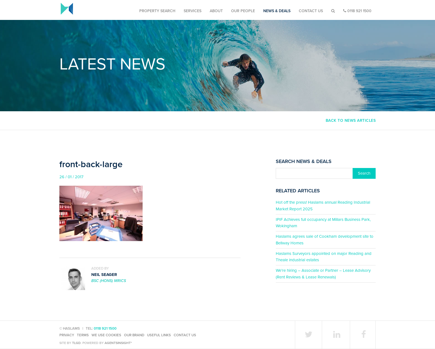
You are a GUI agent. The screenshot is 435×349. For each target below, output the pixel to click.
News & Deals (276, 11)
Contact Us (311, 11)
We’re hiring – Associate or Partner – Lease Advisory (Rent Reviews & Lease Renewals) (323, 273)
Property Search (157, 11)
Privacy (66, 335)
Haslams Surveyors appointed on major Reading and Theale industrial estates (323, 256)
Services (192, 11)
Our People (243, 11)
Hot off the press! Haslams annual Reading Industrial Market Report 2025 (323, 205)
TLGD (76, 343)
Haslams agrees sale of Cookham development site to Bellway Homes (324, 239)
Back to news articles (351, 120)
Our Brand (134, 335)
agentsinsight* (118, 343)
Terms (83, 335)
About (216, 11)
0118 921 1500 (357, 11)
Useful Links (159, 335)
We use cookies (106, 335)
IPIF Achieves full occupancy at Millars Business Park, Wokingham (323, 222)
